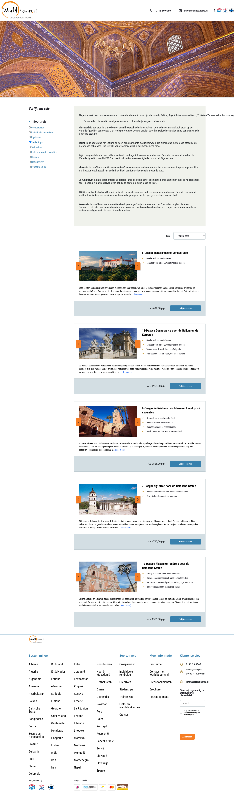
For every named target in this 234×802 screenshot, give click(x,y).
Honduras (57, 730)
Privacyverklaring (190, 712)
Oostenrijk (103, 697)
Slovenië (102, 756)
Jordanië (79, 671)
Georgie (56, 708)
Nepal (77, 767)
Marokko (79, 738)
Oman (100, 689)
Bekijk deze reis (185, 308)
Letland (78, 716)
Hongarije (57, 738)
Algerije (33, 671)
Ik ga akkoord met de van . (192, 713)
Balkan (33, 701)
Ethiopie (56, 694)
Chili (31, 759)
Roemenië (103, 733)
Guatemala (58, 723)
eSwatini (56, 686)
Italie (77, 664)
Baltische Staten (34, 710)
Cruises (123, 714)
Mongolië (79, 753)
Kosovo (78, 694)
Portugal (102, 726)
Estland (55, 679)
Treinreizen (126, 697)
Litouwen (79, 730)
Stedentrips (126, 689)
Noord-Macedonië (103, 673)
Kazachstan (81, 679)
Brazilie (33, 744)
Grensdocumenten (161, 682)
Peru (99, 711)
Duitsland (57, 664)
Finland (55, 701)
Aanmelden (187, 736)
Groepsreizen (127, 664)
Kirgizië (78, 686)
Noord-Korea (104, 664)
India (54, 753)
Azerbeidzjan (36, 694)
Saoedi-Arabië (105, 741)
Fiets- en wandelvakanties (129, 705)
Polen (100, 719)
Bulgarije (34, 751)
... (137, 294)
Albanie (33, 664)
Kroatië (78, 701)
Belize (32, 726)
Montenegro (81, 760)
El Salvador (58, 671)
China (32, 766)
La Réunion (81, 708)
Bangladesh (36, 719)
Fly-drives (125, 682)
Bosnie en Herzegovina (36, 735)
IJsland (55, 745)
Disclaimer (156, 664)
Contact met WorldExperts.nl (159, 673)
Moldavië (79, 745)
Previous (78, 266)
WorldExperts (189, 714)
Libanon (79, 723)
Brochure (155, 689)
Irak (53, 760)
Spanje (101, 770)
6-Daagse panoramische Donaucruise (165, 253)
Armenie (34, 686)
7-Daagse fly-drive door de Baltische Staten (169, 486)
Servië (100, 748)
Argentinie (35, 679)
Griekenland (58, 716)
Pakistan (102, 704)
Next (137, 266)
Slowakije (102, 763)
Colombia (34, 773)
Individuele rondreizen (126, 673)
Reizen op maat (159, 697)
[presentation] (203, 725)
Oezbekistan (104, 682)
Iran (53, 767)
